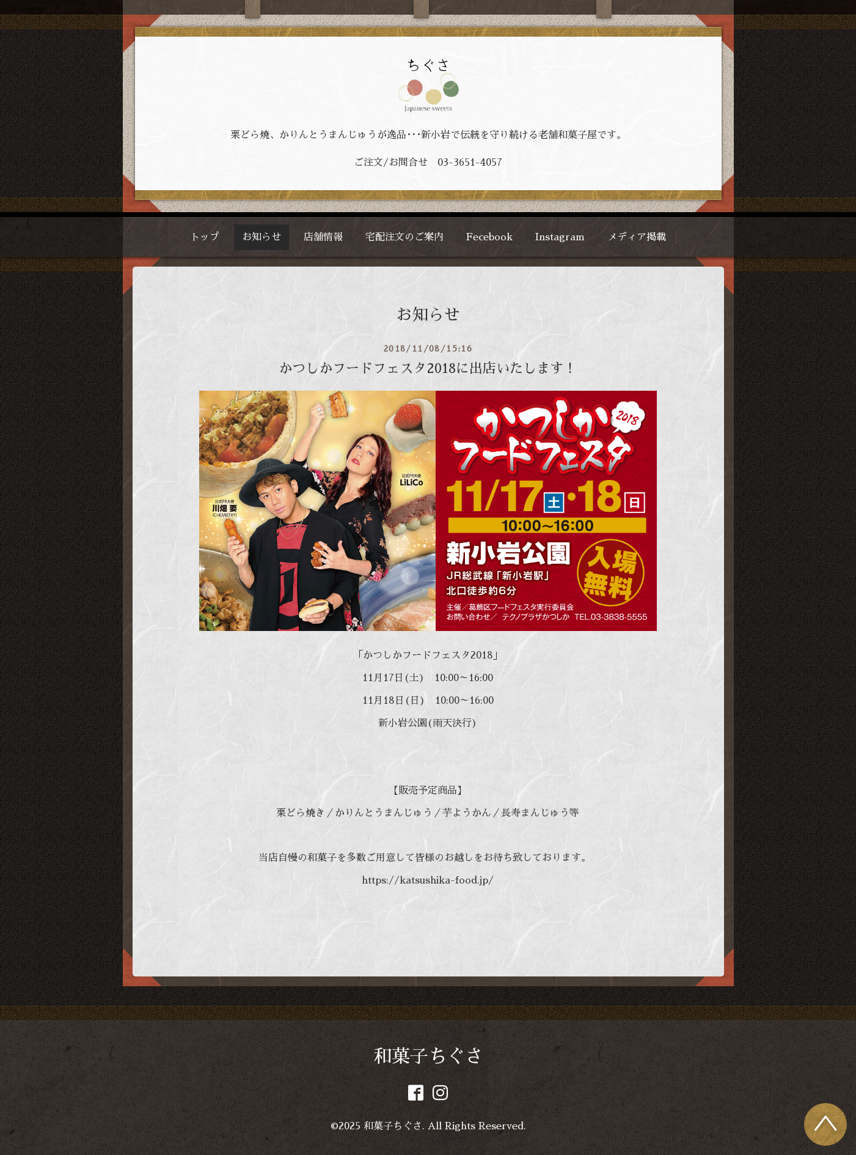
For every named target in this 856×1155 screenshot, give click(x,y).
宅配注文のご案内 (404, 237)
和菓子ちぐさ (428, 1056)
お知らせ (261, 237)
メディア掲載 (636, 237)
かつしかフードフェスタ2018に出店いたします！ (428, 368)
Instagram (560, 237)
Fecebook (489, 237)
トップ (204, 237)
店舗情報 (323, 237)
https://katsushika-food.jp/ (428, 880)
